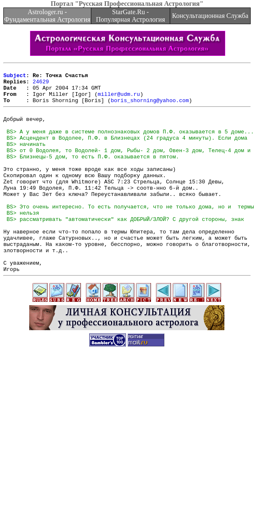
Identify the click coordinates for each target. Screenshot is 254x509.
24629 (41, 85)
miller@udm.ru (119, 100)
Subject (14, 77)
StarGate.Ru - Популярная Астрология (130, 15)
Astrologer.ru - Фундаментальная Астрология (47, 15)
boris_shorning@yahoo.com (150, 107)
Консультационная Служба (210, 15)
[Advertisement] (127, 450)
